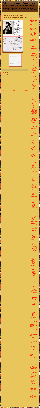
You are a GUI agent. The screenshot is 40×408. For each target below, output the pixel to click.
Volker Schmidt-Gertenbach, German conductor (33, 400)
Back (3, 90)
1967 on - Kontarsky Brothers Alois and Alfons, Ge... (34, 180)
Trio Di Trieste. (33, 120)
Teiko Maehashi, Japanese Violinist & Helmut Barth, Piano (33, 386)
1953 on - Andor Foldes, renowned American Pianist (34, 53)
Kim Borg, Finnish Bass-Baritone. (34, 222)
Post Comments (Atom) (11, 91)
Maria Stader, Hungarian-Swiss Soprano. (34, 129)
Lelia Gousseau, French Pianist (34, 62)
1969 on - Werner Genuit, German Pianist (34, 210)
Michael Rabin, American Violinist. (33, 169)
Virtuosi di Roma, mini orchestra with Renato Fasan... (34, 244)
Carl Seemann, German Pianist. (34, 91)
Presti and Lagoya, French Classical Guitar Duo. (34, 143)
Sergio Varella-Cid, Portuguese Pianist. (34, 164)
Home (14, 90)
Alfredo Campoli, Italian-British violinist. (34, 160)
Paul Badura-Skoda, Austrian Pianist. (34, 312)
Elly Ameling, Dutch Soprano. (34, 279)
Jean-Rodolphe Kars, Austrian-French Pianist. (34, 237)
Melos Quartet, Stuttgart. (33, 261)
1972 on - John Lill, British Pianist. (34, 251)
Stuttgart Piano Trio (33, 378)
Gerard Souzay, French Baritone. (34, 93)
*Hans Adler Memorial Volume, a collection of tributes (33, 23)
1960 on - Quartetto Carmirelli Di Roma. (33, 104)
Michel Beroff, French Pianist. (34, 253)
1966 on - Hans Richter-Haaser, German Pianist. (34, 172)
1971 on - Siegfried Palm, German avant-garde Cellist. (34, 228)
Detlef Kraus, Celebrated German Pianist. (34, 290)
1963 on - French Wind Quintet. (34, 127)
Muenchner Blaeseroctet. (33, 310)
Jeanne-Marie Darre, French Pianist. (33, 231)
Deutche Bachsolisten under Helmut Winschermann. (34, 296)
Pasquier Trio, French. (33, 101)
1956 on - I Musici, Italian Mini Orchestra (34, 70)
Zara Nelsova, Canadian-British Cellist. (34, 187)
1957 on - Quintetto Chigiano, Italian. (34, 76)
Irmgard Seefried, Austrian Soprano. (34, 204)
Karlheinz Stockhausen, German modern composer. (34, 234)
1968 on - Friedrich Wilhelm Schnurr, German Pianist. (34, 193)
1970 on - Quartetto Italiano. (33, 219)
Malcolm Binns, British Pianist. (34, 255)
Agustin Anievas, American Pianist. (34, 202)
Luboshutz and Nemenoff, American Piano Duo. (34, 79)
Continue (26, 90)
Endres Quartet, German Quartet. (34, 167)
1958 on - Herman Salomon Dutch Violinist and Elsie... (34, 83)
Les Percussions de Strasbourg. (34, 247)
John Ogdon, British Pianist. (34, 199)
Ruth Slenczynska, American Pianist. (33, 136)
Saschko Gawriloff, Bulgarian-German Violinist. (33, 304)
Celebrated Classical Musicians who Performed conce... (34, 46)
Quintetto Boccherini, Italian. (33, 99)
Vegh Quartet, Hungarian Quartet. (33, 86)
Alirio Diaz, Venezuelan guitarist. (33, 263)
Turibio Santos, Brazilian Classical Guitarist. (33, 318)
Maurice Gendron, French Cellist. (34, 112)
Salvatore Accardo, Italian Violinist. (34, 207)
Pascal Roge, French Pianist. (34, 281)
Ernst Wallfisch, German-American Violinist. (34, 122)
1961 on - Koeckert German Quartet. (34, 109)
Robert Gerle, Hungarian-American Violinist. (33, 258)
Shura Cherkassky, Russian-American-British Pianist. (34, 133)
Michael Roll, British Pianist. (34, 284)
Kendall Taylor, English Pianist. (34, 56)
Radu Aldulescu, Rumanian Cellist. (34, 271)
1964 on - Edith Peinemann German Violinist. (34, 140)
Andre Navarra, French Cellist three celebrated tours (34, 149)
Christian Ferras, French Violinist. (34, 162)
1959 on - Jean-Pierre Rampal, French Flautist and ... (34, 96)
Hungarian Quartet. (33, 107)
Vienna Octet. (33, 125)
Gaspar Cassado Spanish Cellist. (34, 58)
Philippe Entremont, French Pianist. (34, 89)
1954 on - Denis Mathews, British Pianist (34, 60)
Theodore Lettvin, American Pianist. (34, 308)
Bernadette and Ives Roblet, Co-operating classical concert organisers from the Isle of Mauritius (33, 361)
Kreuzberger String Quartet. (34, 321)
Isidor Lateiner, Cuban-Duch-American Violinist (33, 352)
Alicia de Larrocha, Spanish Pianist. (34, 175)
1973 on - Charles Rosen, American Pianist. (34, 276)
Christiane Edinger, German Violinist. (34, 266)
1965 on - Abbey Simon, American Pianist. (34, 153)
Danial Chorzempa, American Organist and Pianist (33, 396)
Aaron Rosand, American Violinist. (33, 190)
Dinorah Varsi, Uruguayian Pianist (33, 269)
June (32, 43)
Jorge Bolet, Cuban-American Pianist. (34, 147)
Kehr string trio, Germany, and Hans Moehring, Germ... (34, 184)
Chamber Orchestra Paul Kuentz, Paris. (34, 217)
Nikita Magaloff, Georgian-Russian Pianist (34, 65)
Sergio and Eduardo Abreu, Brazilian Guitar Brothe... (34, 292)
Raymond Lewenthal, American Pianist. (33, 240)
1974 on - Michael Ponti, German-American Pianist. (34, 300)
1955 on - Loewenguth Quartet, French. (34, 68)
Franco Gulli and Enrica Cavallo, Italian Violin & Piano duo (33, 367)
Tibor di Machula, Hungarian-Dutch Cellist (34, 197)
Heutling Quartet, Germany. (34, 249)
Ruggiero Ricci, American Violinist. (33, 114)
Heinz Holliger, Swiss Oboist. (33, 214)
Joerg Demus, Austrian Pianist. (34, 274)
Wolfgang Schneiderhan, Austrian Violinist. (34, 224)
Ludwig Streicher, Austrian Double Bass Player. (34, 287)
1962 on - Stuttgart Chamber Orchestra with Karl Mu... (34, 118)
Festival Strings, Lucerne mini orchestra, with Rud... (34, 156)
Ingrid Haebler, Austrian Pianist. (34, 212)
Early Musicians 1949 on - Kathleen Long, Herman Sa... (34, 49)
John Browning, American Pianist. (34, 177)
